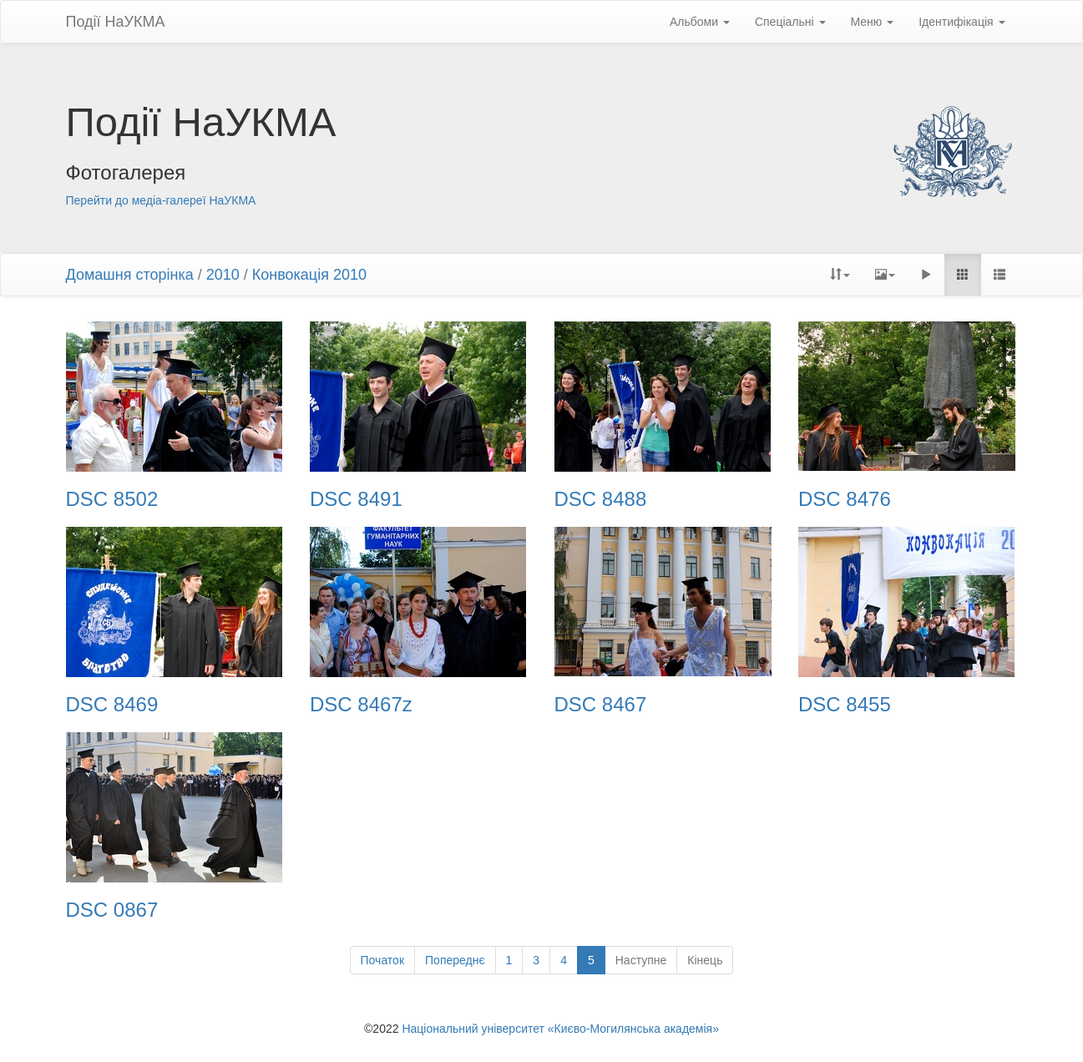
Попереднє (455, 960)
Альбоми (700, 21)
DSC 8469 (112, 705)
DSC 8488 (600, 499)
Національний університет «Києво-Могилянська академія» (560, 1028)
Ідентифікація (962, 21)
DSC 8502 (112, 499)
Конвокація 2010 (309, 274)
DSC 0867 (112, 910)
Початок (382, 960)
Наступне (641, 960)
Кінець (704, 960)
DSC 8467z (361, 705)
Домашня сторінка (130, 274)
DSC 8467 (600, 705)
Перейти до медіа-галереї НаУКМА (161, 200)
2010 (223, 274)
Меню (872, 21)
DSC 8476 (844, 499)
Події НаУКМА (115, 21)
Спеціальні (790, 21)
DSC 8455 (844, 705)
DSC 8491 (356, 499)
